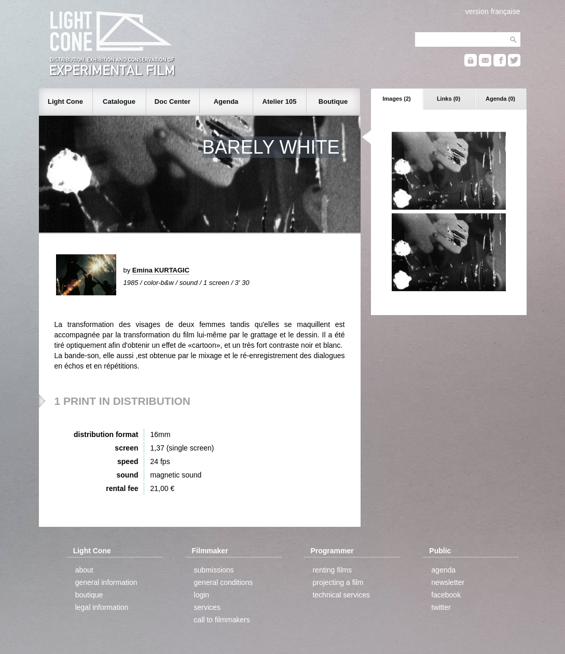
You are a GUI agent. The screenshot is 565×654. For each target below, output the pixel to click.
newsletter (447, 582)
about (84, 570)
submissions (214, 570)
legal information (102, 607)
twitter (440, 607)
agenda (443, 570)
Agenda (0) (500, 99)
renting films (331, 570)
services (207, 607)
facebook (446, 595)
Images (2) (396, 99)
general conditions (223, 582)
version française (492, 11)
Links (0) (448, 99)
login (202, 595)
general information (106, 582)
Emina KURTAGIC (160, 270)
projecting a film (337, 582)
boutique (89, 595)
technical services (341, 595)
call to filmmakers (222, 620)
